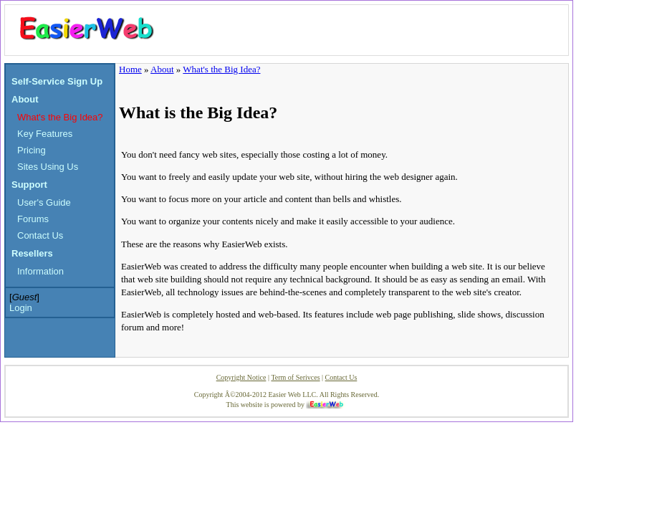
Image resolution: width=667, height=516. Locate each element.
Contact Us (40, 235)
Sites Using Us (47, 166)
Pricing (31, 150)
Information (40, 271)
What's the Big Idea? (60, 117)
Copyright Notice (241, 377)
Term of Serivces (295, 377)
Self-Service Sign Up (56, 81)
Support (29, 184)
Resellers (32, 253)
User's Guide (44, 202)
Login (20, 307)
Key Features (44, 133)
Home (130, 69)
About (25, 99)
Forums (33, 219)
